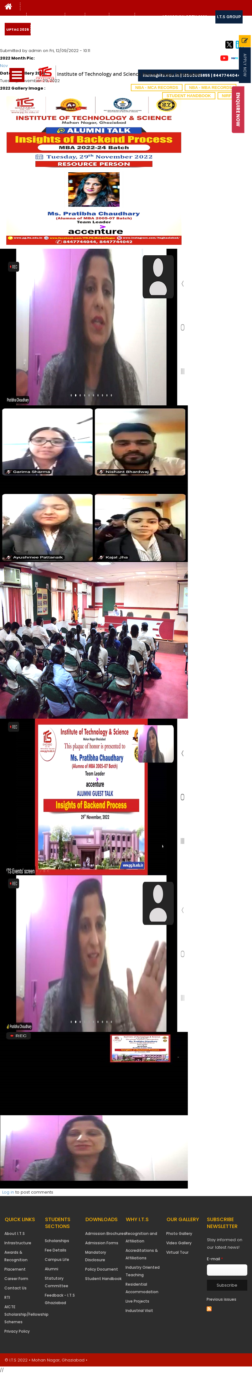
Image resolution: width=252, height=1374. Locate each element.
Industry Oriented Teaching (143, 1271)
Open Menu (16, 75)
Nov (4, 66)
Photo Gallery (179, 1233)
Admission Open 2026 (184, 17)
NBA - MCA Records (156, 87)
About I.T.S (14, 1233)
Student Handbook (189, 95)
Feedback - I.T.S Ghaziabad (60, 1299)
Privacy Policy (17, 1331)
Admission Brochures (105, 1233)
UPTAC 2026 (17, 29)
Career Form (16, 1278)
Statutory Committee (56, 1282)
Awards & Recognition (16, 1256)
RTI (7, 1297)
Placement (15, 1269)
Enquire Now (238, 109)
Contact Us (122, 16)
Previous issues (221, 1299)
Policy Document (101, 1269)
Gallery (74, 16)
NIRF (226, 95)
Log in (8, 1192)
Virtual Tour (177, 1252)
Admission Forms (101, 1243)
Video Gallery (179, 1243)
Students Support (45, 16)
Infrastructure (17, 1243)
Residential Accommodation (142, 1288)
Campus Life (57, 1259)
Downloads (147, 16)
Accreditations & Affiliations (142, 1254)
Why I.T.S (14, 16)
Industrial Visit (139, 1310)
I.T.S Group (229, 17)
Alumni (51, 1269)
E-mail (215, 1259)
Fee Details (55, 1250)
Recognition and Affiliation (141, 1237)
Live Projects (137, 1301)
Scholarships (57, 1240)
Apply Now (245, 65)
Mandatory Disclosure (95, 1256)
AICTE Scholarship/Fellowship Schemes (26, 1314)
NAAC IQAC (97, 16)
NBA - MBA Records (210, 87)
